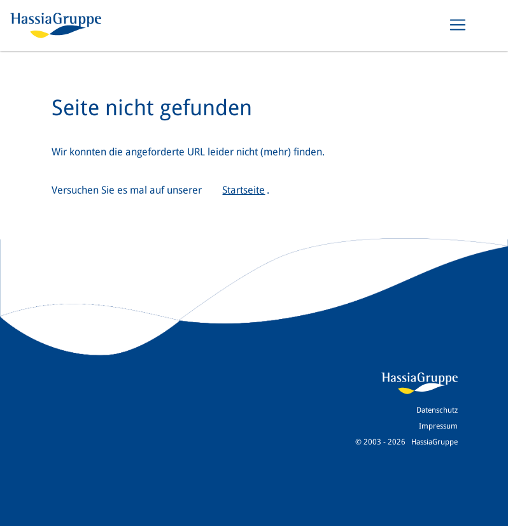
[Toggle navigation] (458, 25)
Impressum (438, 426)
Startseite (243, 190)
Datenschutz (437, 410)
